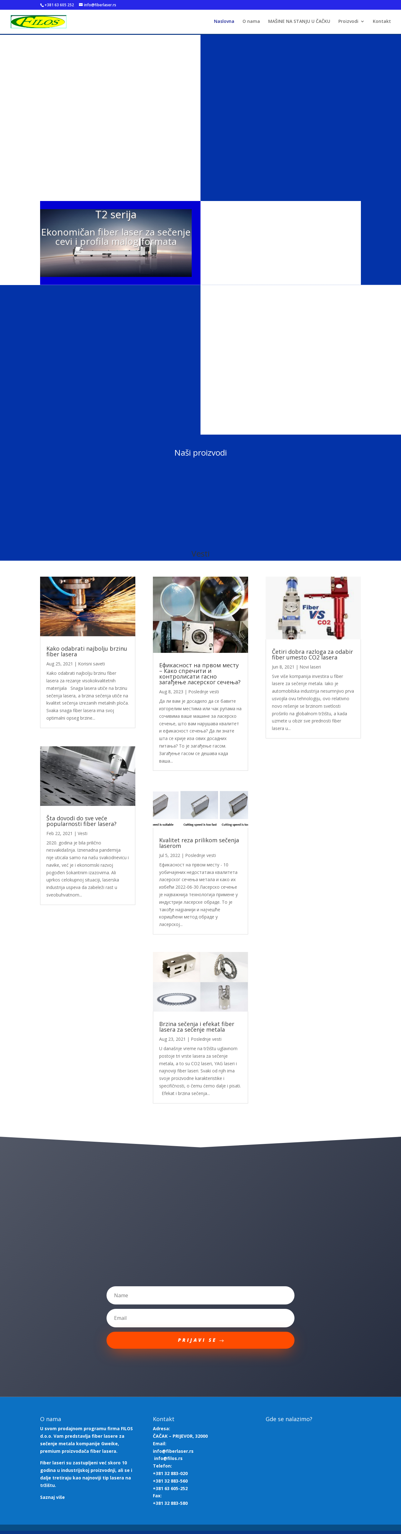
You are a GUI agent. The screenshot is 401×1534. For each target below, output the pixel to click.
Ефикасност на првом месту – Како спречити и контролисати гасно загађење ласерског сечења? (200, 674)
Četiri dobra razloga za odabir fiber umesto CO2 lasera (312, 655)
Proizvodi (348, 22)
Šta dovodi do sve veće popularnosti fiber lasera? (81, 821)
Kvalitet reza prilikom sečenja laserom (199, 843)
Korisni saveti (91, 665)
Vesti (82, 834)
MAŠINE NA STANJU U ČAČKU (299, 22)
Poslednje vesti (203, 693)
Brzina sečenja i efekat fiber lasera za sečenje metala (196, 1027)
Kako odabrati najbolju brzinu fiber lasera (86, 652)
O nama (251, 22)
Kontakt (382, 22)
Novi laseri (310, 667)
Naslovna (224, 22)
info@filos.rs (168, 1461)
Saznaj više (52, 1500)
